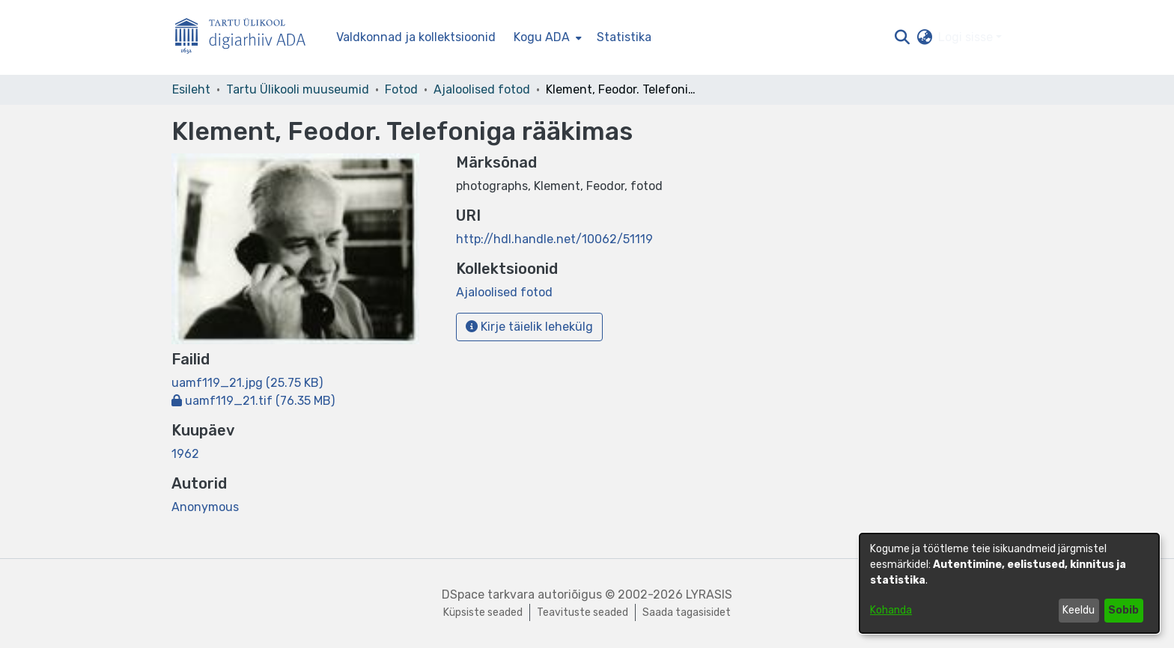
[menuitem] (546, 37)
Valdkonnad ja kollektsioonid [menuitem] (416, 37)
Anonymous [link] (205, 507)
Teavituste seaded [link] (582, 612)
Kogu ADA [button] (542, 37)
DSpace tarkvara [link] (488, 594)
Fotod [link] (401, 89)
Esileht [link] (191, 89)
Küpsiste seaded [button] (483, 612)
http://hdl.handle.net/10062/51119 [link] (554, 239)
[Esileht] (246, 38)
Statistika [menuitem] (624, 37)
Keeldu (1078, 610)
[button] (901, 37)
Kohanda (891, 610)
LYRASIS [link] (709, 594)
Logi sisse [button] (967, 37)
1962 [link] (185, 454)
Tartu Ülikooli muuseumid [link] (297, 89)
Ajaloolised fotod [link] (482, 89)
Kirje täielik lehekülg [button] (529, 327)
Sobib (1123, 610)
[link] (247, 383)
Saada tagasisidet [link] (686, 612)
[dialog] (1009, 583)
